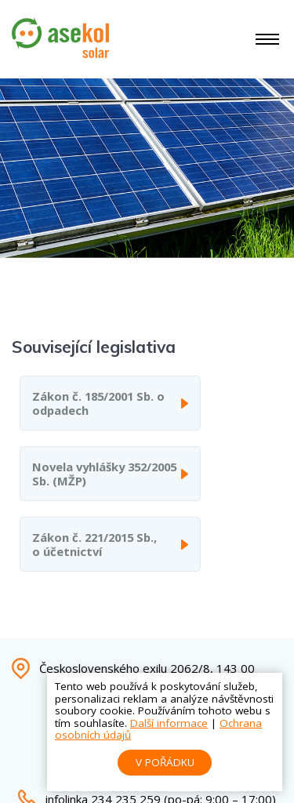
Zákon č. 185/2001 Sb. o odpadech (98, 403)
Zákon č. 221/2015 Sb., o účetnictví (94, 544)
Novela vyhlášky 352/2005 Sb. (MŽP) (104, 474)
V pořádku (165, 762)
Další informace (169, 723)
